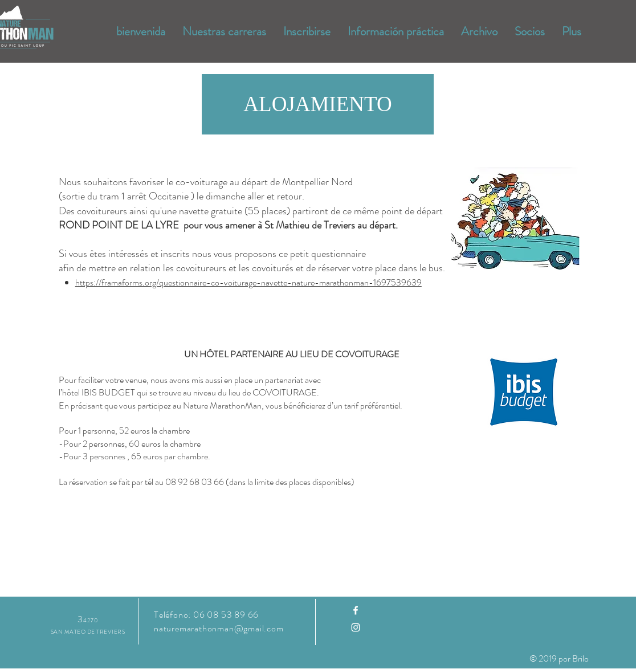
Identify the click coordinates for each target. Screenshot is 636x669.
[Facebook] (355, 610)
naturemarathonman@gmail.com (219, 628)
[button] (318, 104)
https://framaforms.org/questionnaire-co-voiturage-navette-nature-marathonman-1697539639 (248, 282)
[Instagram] (355, 627)
